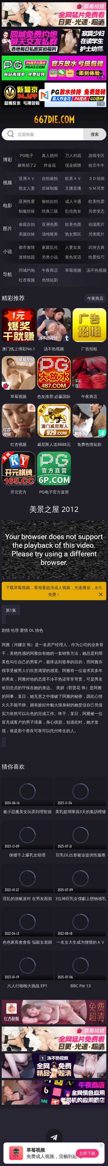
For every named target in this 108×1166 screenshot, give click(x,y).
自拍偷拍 (50, 178)
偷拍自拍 (50, 201)
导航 (7, 274)
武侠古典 (96, 247)
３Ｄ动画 (96, 178)
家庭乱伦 (50, 247)
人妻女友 (73, 247)
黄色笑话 (73, 257)
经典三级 (50, 211)
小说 (7, 251)
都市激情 (27, 247)
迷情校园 (27, 257)
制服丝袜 (27, 211)
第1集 (11, 610)
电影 (7, 205)
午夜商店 (50, 270)
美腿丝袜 (27, 234)
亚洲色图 (50, 224)
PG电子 (26, 155)
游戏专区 (96, 155)
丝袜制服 (50, 188)
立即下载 (87, 1153)
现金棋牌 (73, 165)
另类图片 (96, 234)
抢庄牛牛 (96, 165)
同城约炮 (27, 270)
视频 (7, 182)
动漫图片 (96, 224)
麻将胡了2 (27, 165)
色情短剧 (50, 280)
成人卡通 (73, 201)
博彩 (7, 159)
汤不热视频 (96, 270)
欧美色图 (73, 224)
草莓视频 (73, 270)
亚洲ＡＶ (27, 178)
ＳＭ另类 (96, 188)
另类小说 (50, 257)
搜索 (95, 134)
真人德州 (50, 155)
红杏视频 (27, 280)
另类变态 (96, 211)
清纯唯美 (50, 234)
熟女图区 (73, 234)
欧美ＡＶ (73, 178)
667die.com (54, 119)
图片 (7, 228)
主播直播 (73, 188)
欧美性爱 (96, 201)
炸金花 (50, 165)
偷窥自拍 (27, 224)
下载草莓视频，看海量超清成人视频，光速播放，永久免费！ (55, 591)
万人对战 (73, 155)
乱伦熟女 (73, 211)
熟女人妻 (27, 188)
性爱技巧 (96, 257)
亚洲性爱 (27, 201)
